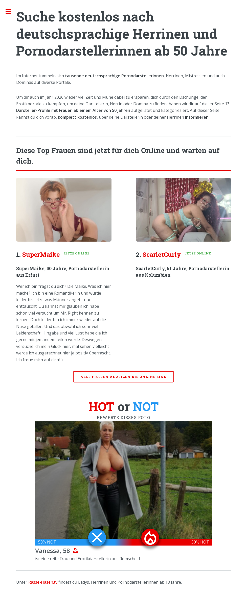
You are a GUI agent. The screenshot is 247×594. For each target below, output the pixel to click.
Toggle (11, 11)
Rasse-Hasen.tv (42, 582)
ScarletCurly (162, 254)
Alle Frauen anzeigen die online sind (123, 377)
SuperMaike (41, 254)
